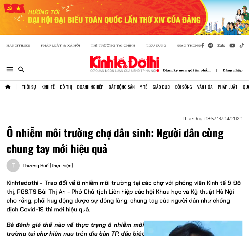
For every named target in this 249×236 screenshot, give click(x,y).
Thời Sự (29, 86)
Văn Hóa (205, 86)
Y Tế (143, 86)
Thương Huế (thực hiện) (47, 165)
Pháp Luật (228, 86)
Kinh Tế (48, 86)
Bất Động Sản (122, 86)
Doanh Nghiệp (90, 86)
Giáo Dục (161, 86)
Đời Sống (183, 86)
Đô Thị (66, 86)
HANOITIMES (19, 45)
